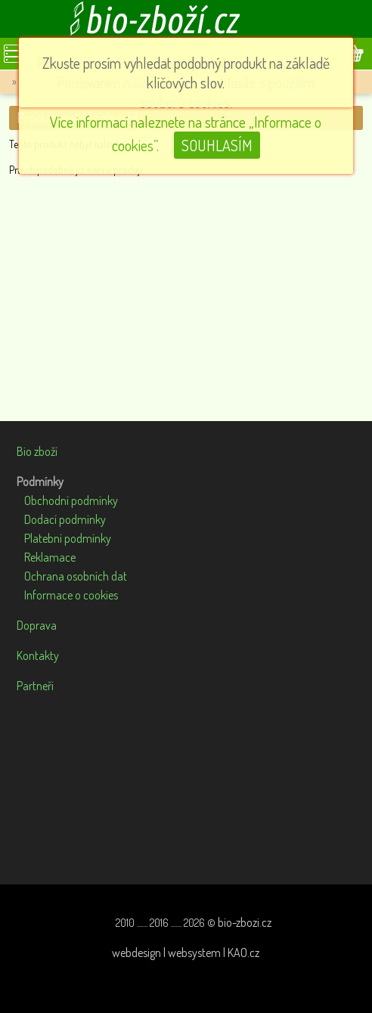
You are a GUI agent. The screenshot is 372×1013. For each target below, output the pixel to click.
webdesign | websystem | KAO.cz (185, 952)
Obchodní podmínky (71, 500)
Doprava (37, 625)
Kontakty (38, 655)
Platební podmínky (67, 538)
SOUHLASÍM (217, 145)
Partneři (35, 685)
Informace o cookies (71, 595)
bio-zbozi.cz (244, 922)
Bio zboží (37, 451)
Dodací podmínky (65, 519)
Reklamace (50, 557)
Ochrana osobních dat (75, 576)
